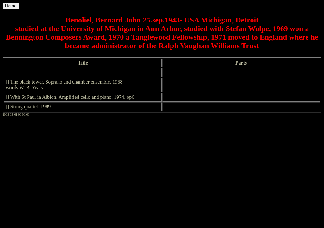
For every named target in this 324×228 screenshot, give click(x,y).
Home (10, 5)
